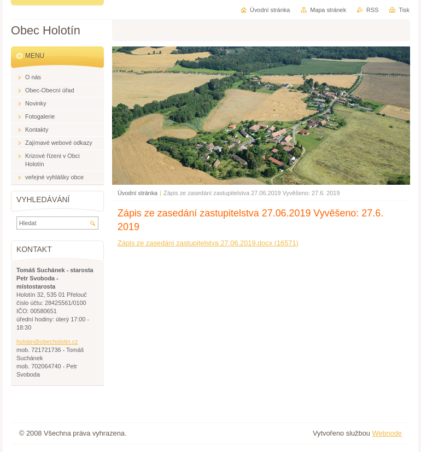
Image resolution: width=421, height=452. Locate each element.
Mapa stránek (328, 10)
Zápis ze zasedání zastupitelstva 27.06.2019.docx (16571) (208, 243)
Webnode (387, 433)
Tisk (404, 10)
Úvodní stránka (137, 193)
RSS (372, 10)
